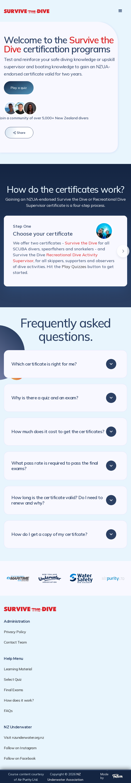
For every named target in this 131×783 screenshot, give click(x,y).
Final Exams (13, 690)
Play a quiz (19, 88)
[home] (26, 11)
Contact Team (15, 642)
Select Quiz (13, 679)
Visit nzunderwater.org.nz (24, 737)
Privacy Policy (15, 631)
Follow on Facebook (19, 758)
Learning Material (18, 669)
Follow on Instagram (20, 748)
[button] (120, 11)
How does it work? (19, 700)
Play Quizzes (74, 266)
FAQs (8, 710)
